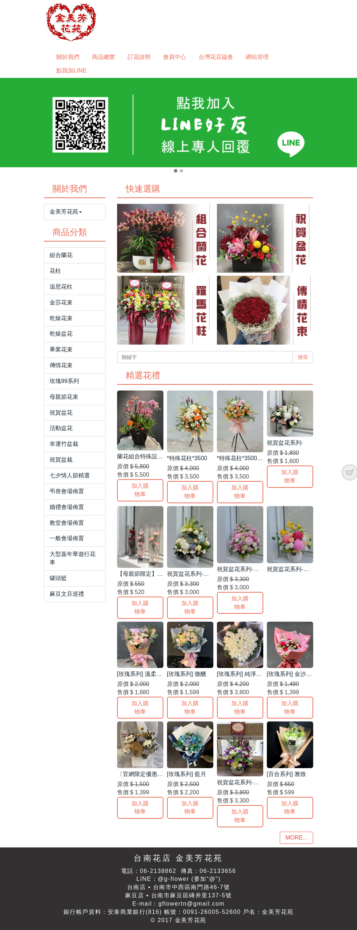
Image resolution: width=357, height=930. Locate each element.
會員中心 (174, 57)
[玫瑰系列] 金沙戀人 (292, 674)
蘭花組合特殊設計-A (143, 456)
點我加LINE (71, 70)
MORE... (296, 838)
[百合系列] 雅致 (286, 774)
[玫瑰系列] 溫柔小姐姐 (145, 674)
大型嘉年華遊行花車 (73, 558)
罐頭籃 (58, 578)
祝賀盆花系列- (285, 443)
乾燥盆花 (61, 334)
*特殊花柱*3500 (187, 458)
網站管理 (257, 57)
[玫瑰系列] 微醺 (186, 674)
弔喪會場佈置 (67, 491)
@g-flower (173, 879)
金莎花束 (61, 302)
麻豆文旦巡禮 (67, 594)
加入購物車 (140, 490)
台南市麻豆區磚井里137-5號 (191, 895)
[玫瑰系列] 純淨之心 (242, 674)
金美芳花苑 (66, 212)
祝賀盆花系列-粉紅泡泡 (246, 569)
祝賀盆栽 (61, 460)
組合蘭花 (61, 255)
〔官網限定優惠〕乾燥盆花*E (154, 774)
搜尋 (303, 357)
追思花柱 (61, 287)
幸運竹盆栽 (64, 444)
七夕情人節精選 (70, 475)
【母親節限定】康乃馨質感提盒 (157, 574)
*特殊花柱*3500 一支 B (246, 458)
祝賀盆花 (61, 413)
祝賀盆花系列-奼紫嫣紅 (246, 782)
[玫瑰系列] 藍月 (186, 774)
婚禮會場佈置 (67, 507)
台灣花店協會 (216, 57)
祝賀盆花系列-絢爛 (291, 569)
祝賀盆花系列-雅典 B (193, 574)
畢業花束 (61, 349)
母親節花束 (64, 397)
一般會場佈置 (67, 538)
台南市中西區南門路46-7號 (191, 887)
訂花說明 (139, 57)
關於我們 (67, 57)
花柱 (55, 271)
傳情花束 (61, 365)
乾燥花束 (61, 318)
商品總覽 (103, 57)
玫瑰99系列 (64, 381)
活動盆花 (61, 428)
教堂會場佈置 (67, 523)
